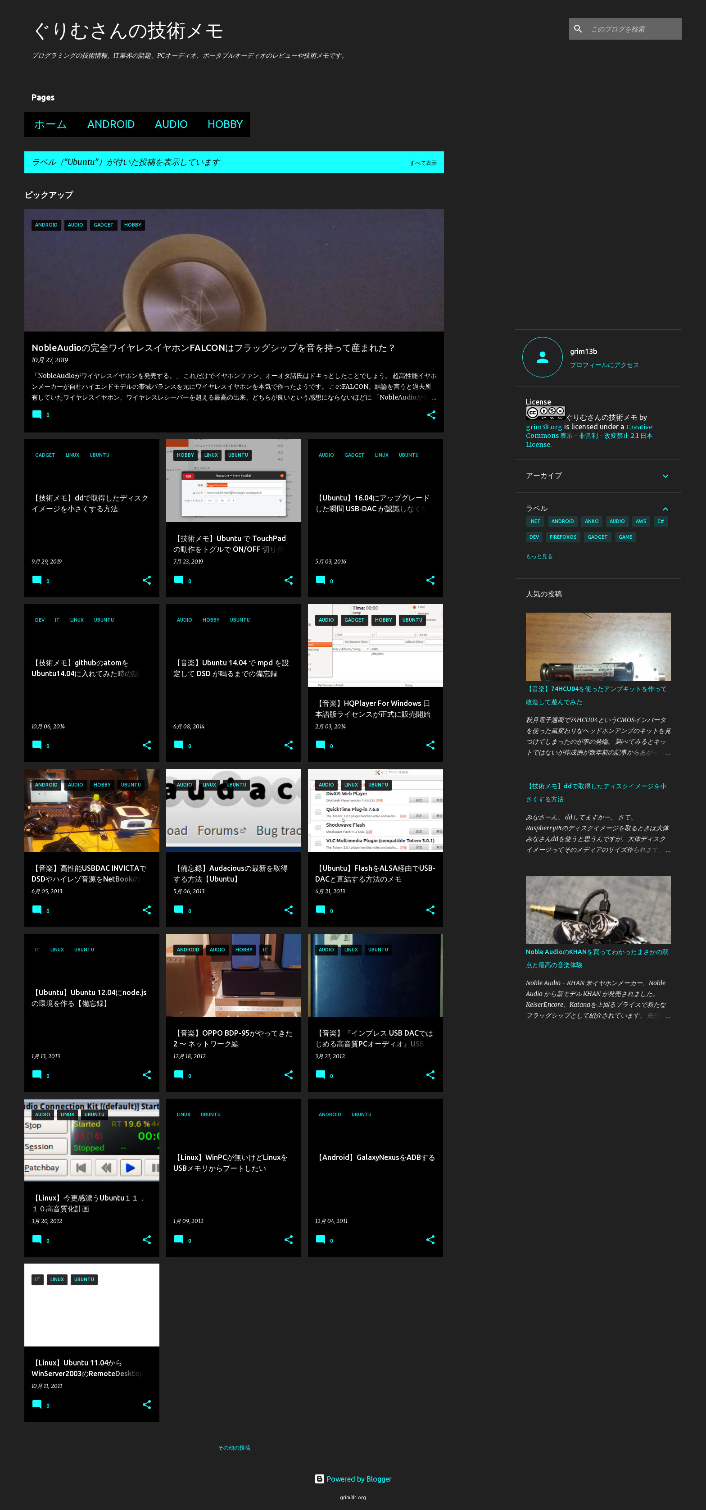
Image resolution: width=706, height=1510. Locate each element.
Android (108, 124)
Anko (592, 521)
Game (625, 537)
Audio (168, 124)
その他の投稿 (234, 1448)
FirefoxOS (563, 537)
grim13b (583, 351)
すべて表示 (423, 163)
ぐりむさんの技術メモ (128, 30)
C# (660, 521)
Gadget (598, 537)
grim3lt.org (544, 427)
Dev (534, 537)
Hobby (222, 124)
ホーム (48, 124)
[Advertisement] (601, 254)
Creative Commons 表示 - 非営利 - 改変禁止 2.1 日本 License (589, 436)
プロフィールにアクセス (604, 364)
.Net (535, 521)
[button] (431, 415)
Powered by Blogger (353, 1479)
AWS (641, 521)
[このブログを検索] (634, 29)
